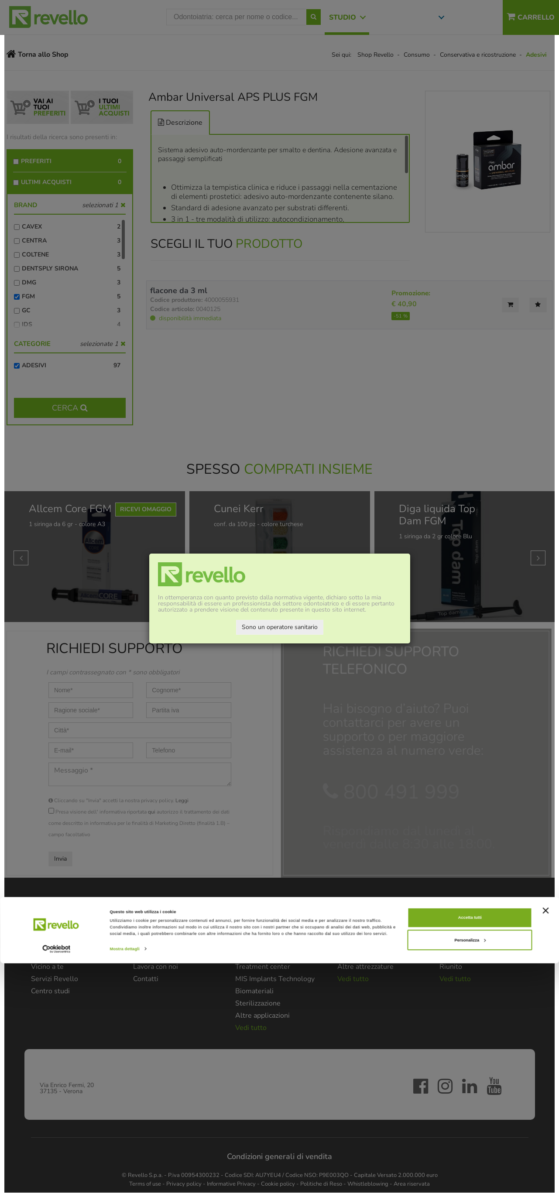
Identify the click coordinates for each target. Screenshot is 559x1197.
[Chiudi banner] (545, 1144)
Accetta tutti (470, 1151)
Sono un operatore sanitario (280, 627)
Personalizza (470, 1173)
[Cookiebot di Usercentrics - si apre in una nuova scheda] (56, 1182)
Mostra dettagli (125, 1182)
